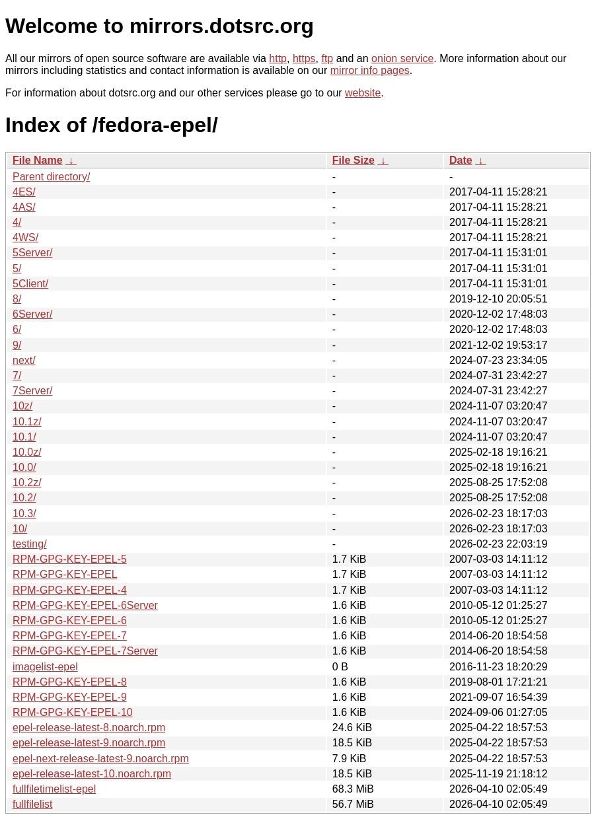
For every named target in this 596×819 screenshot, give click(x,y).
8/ (17, 298)
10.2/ (24, 497)
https (304, 58)
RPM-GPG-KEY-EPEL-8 (70, 682)
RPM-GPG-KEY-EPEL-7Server (85, 651)
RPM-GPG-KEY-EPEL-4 (70, 590)
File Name (38, 160)
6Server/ (32, 314)
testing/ (30, 544)
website (363, 92)
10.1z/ (27, 421)
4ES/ (24, 191)
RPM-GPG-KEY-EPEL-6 (70, 620)
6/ (17, 329)
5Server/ (32, 252)
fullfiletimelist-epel (54, 789)
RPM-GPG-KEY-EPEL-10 (73, 712)
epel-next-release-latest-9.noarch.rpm (101, 758)
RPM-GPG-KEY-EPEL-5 (70, 559)
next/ (24, 360)
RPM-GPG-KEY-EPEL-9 (70, 697)
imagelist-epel (45, 666)
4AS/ (24, 207)
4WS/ (25, 237)
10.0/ (24, 467)
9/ (17, 345)
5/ (17, 268)
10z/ (22, 405)
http (278, 58)
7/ (17, 375)
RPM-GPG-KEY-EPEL (65, 574)
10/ (20, 528)
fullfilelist (32, 804)
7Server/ (32, 390)
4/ (17, 222)
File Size (353, 160)
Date (460, 160)
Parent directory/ (51, 176)
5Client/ (30, 283)
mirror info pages (370, 70)
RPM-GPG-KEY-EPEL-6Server (85, 605)
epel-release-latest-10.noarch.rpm (92, 773)
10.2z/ (27, 482)
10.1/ (24, 437)
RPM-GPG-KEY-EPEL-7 (70, 635)
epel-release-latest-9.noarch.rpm (89, 742)
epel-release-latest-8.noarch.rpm (89, 727)
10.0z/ (27, 452)
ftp (327, 58)
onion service (402, 58)
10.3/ (24, 513)
